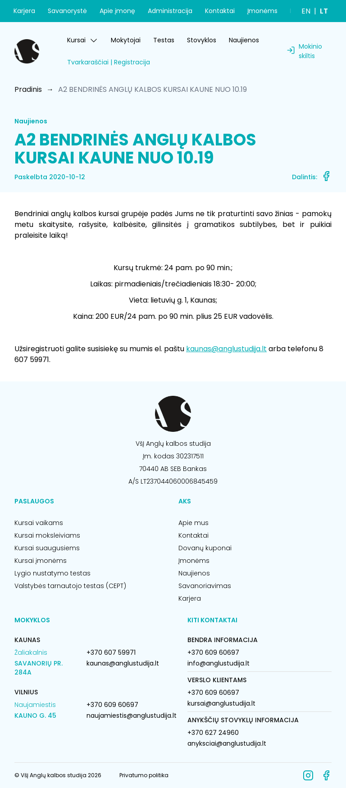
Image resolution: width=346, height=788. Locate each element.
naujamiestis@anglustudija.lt (131, 715)
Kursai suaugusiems (47, 548)
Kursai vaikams (38, 522)
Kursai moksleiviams (47, 535)
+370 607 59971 (111, 652)
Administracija (170, 10)
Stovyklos (201, 40)
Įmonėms (262, 10)
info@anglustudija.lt (218, 663)
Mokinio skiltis (310, 51)
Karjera (24, 10)
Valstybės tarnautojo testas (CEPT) (70, 585)
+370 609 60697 (112, 704)
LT (324, 11)
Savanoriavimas (204, 585)
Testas (163, 40)
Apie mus (193, 522)
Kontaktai (220, 10)
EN (305, 11)
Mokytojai (126, 40)
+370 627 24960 (213, 732)
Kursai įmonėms (40, 560)
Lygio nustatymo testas (52, 573)
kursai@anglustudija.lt (221, 703)
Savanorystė (67, 10)
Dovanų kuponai (205, 548)
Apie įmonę (117, 10)
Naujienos (244, 40)
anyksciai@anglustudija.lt (226, 743)
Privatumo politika (143, 775)
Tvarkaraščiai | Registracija (108, 62)
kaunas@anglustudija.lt (226, 349)
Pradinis (28, 89)
